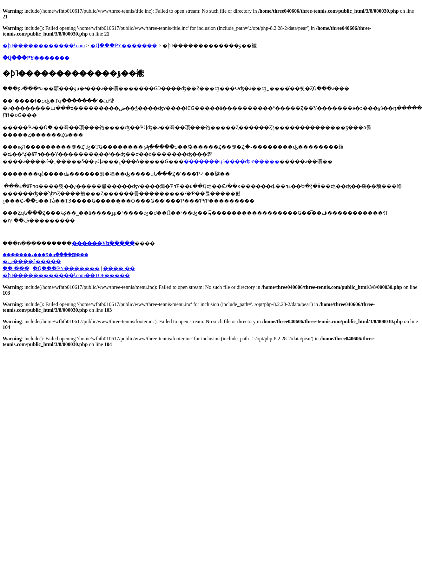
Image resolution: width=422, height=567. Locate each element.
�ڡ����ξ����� (32, 261)
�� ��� (16, 268)
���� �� (119, 268)
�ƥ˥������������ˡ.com (44, 45)
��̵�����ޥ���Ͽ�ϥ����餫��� (45, 254)
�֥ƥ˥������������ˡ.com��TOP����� (66, 275)
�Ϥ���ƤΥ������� (123, 45)
